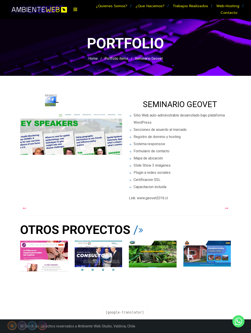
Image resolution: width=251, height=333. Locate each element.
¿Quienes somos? (111, 6)
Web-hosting (227, 6)
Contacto (229, 12)
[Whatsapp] (238, 321)
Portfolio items (116, 58)
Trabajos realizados (190, 6)
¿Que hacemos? (150, 6)
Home (93, 58)
